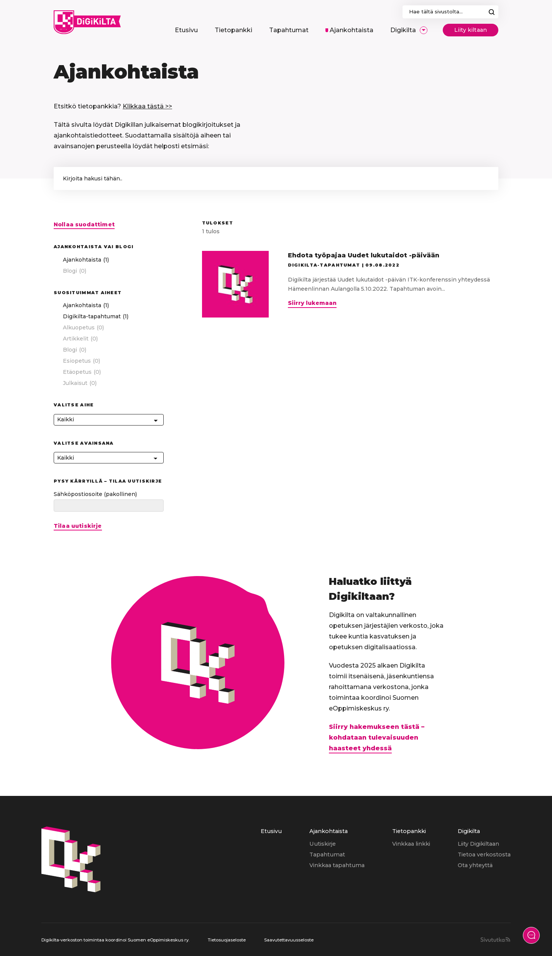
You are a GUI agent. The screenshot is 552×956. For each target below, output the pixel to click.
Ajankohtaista (328, 831)
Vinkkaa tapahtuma (337, 865)
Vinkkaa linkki (411, 843)
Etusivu (271, 831)
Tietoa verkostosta (484, 854)
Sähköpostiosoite (95, 494)
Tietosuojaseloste (227, 940)
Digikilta (469, 831)
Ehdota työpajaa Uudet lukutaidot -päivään (363, 255)
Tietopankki (409, 831)
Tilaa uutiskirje (78, 526)
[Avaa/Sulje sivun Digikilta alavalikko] (423, 30)
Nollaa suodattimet (84, 224)
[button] (485, 178)
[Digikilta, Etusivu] (87, 22)
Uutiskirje (322, 843)
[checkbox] (109, 260)
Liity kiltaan (470, 29)
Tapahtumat (327, 854)
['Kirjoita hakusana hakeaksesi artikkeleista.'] (276, 178)
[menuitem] (186, 30)
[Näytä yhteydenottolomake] (531, 935)
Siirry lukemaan (312, 304)
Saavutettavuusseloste (289, 940)
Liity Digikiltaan (478, 843)
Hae (491, 11)
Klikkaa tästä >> (147, 106)
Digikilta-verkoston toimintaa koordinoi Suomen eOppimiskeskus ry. (115, 940)
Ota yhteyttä (475, 865)
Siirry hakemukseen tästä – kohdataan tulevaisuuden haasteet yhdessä (376, 737)
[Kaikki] (109, 419)
